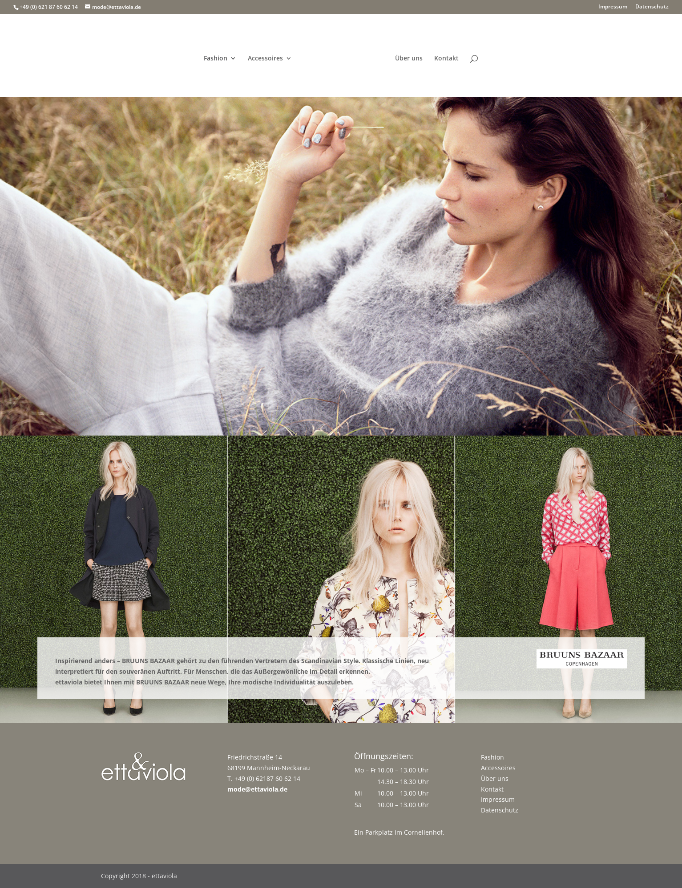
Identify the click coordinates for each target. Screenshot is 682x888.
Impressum (612, 7)
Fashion (215, 58)
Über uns (409, 58)
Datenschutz (652, 7)
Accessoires (265, 58)
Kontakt (446, 58)
